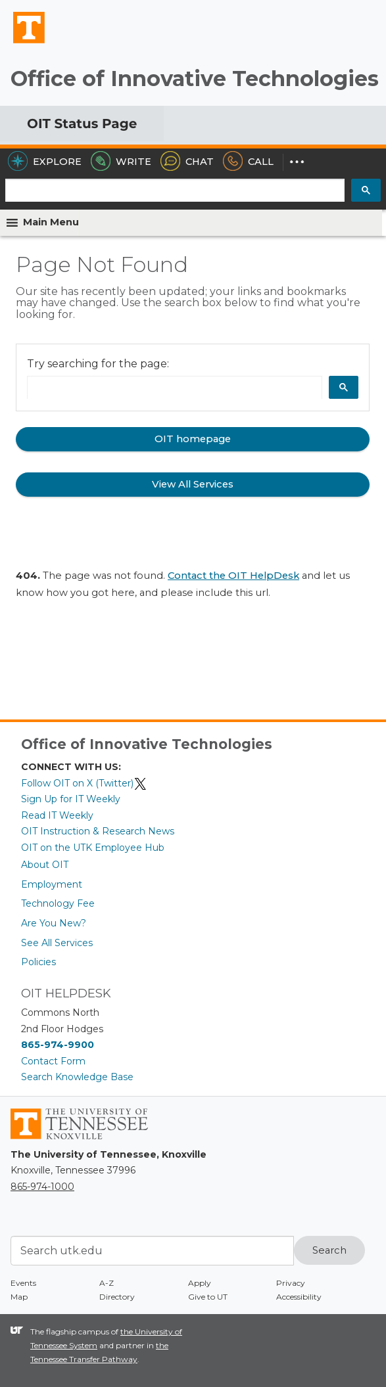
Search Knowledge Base (77, 1077)
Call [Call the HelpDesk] (248, 162)
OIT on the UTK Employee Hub (92, 847)
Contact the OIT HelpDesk (233, 575)
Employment (51, 884)
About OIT (44, 865)
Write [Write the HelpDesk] (121, 162)
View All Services (192, 484)
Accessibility (299, 1297)
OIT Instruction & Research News (97, 831)
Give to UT (208, 1297)
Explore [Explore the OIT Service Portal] (45, 162)
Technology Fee (58, 903)
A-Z (106, 1283)
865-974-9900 (57, 1045)
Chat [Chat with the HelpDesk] (187, 162)
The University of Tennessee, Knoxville (23, 42)
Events (23, 1283)
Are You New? (53, 923)
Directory (117, 1297)
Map (19, 1297)
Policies (38, 962)
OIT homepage (193, 439)
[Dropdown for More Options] (297, 162)
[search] (175, 191)
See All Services (57, 943)
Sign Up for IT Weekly (70, 799)
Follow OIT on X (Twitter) (84, 783)
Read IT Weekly (57, 815)
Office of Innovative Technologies (195, 78)
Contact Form (53, 1061)
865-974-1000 (42, 1187)
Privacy (290, 1283)
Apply (199, 1283)
